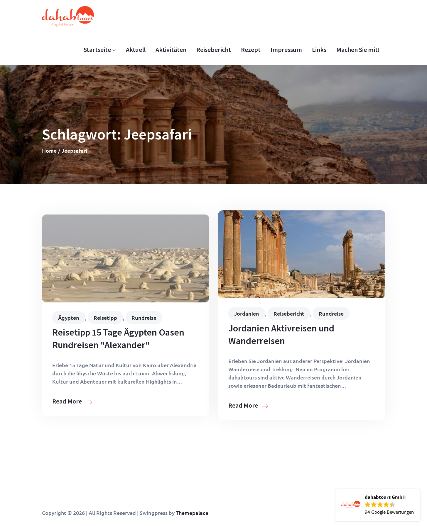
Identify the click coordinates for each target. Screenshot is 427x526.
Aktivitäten (171, 49)
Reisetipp (105, 317)
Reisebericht (213, 49)
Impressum (286, 49)
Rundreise (143, 317)
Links (319, 49)
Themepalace (192, 512)
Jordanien (246, 313)
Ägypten (68, 317)
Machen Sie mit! (358, 49)
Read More (72, 401)
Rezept (251, 49)
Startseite (100, 49)
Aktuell (136, 49)
